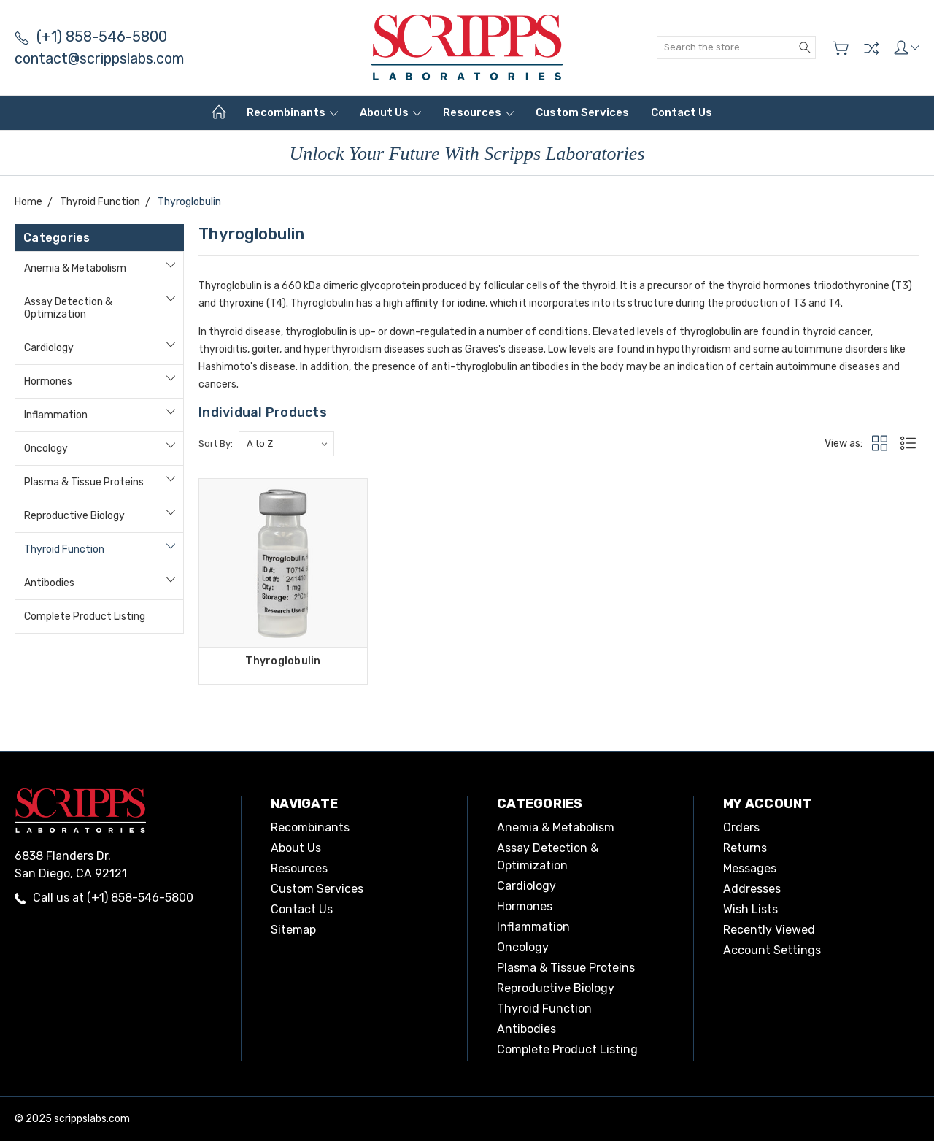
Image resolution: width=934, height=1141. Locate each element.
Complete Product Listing (84, 616)
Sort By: (215, 443)
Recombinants (292, 112)
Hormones (48, 381)
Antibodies (49, 583)
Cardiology (49, 348)
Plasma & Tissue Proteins (84, 482)
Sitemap (293, 930)
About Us (390, 112)
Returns (745, 848)
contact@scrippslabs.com (99, 58)
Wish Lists (750, 909)
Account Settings (772, 950)
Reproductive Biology (74, 516)
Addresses (752, 889)
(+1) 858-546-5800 (91, 36)
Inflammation (56, 415)
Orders (741, 827)
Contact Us (681, 112)
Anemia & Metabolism (75, 268)
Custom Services (582, 112)
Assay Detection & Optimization (68, 308)
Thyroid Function (64, 549)
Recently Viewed (769, 930)
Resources (478, 112)
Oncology (46, 448)
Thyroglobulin (282, 661)
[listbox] (286, 443)
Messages (749, 868)
